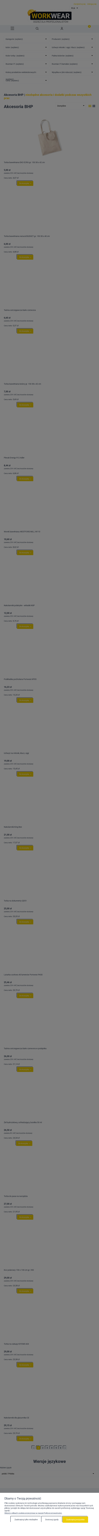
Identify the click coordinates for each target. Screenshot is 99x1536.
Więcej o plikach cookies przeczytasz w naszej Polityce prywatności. (33, 1513)
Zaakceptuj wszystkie (75, 1519)
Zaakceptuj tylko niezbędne (26, 1519)
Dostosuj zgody (52, 1519)
